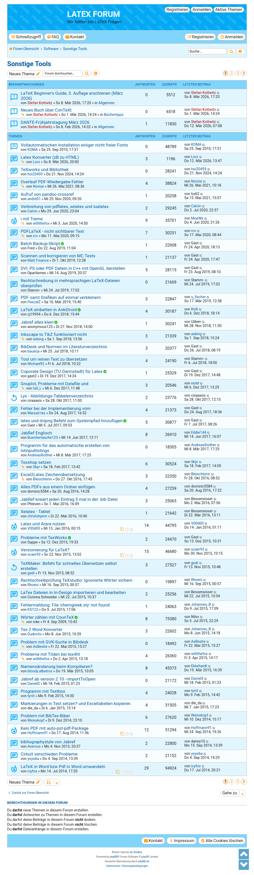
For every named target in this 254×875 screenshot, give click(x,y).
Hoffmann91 (37, 733)
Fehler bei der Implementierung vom (56, 408)
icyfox (32, 771)
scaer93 (33, 554)
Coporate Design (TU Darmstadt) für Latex (61, 371)
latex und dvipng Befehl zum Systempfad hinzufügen (72, 420)
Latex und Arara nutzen (43, 523)
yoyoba (33, 759)
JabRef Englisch (36, 432)
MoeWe (197, 218)
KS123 (32, 609)
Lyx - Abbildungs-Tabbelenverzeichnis (57, 395)
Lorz (36, 162)
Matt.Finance (38, 260)
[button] (244, 73)
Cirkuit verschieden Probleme (49, 754)
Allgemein (106, 103)
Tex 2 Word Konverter (41, 629)
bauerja (33, 351)
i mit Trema (32, 218)
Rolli (194, 309)
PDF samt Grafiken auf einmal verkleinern (61, 297)
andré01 (34, 199)
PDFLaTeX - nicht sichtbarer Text (52, 231)
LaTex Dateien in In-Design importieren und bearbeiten (73, 592)
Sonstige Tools (29, 64)
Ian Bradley (135, 852)
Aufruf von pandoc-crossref (47, 194)
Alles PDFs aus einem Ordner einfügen (58, 486)
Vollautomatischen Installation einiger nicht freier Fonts (74, 145)
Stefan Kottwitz (39, 103)
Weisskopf (35, 720)
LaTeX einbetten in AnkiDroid (49, 309)
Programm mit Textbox (43, 691)
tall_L (37, 388)
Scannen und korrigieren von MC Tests (58, 255)
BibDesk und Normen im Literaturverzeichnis (64, 346)
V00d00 (33, 528)
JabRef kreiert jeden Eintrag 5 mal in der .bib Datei (69, 499)
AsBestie (40, 647)
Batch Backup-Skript (40, 243)
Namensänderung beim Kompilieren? (56, 666)
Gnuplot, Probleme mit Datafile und (54, 383)
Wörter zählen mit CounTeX (47, 617)
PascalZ (33, 302)
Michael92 (35, 364)
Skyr (36, 467)
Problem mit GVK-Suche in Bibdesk (54, 642)
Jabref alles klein (37, 322)
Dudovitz (34, 634)
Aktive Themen (228, 9)
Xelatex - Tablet (35, 511)
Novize (38, 186)
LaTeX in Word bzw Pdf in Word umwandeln (63, 766)
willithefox (41, 223)
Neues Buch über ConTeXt (46, 110)
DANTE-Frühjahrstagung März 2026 (55, 122)
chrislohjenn (37, 516)
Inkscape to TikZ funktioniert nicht (54, 334)
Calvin (32, 211)
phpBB (113, 856)
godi (30, 573)
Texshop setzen (36, 462)
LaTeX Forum (93, 14)
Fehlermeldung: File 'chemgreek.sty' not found (65, 604)
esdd (195, 383)
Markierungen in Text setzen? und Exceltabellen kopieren (75, 703)
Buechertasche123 (42, 437)
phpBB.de (143, 861)
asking (38, 339)
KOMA (32, 150)
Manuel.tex (36, 413)
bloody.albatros (39, 671)
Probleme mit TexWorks (44, 537)
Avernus (33, 746)
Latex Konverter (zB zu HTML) (50, 157)
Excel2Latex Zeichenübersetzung (53, 474)
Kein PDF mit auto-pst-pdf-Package (55, 728)
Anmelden (201, 9)
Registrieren (177, 9)
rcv (35, 236)
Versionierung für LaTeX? (45, 549)
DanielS (33, 684)
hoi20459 (35, 174)
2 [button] (232, 73)
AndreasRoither (39, 455)
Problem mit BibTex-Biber (45, 715)
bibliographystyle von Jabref (48, 741)
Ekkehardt (199, 666)
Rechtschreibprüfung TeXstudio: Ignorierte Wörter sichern (76, 580)
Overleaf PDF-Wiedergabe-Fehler (52, 181)
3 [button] (238, 73)
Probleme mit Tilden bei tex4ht (50, 654)
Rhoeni (33, 585)
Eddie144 (198, 432)
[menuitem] (52, 36)
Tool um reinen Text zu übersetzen (54, 359)
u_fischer (198, 297)
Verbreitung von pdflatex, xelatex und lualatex (64, 206)
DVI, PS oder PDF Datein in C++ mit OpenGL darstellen (73, 268)
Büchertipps (114, 115)
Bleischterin (42, 479)
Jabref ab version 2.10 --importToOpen (58, 679)
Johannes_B (201, 604)
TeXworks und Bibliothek (45, 169)
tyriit (30, 696)
